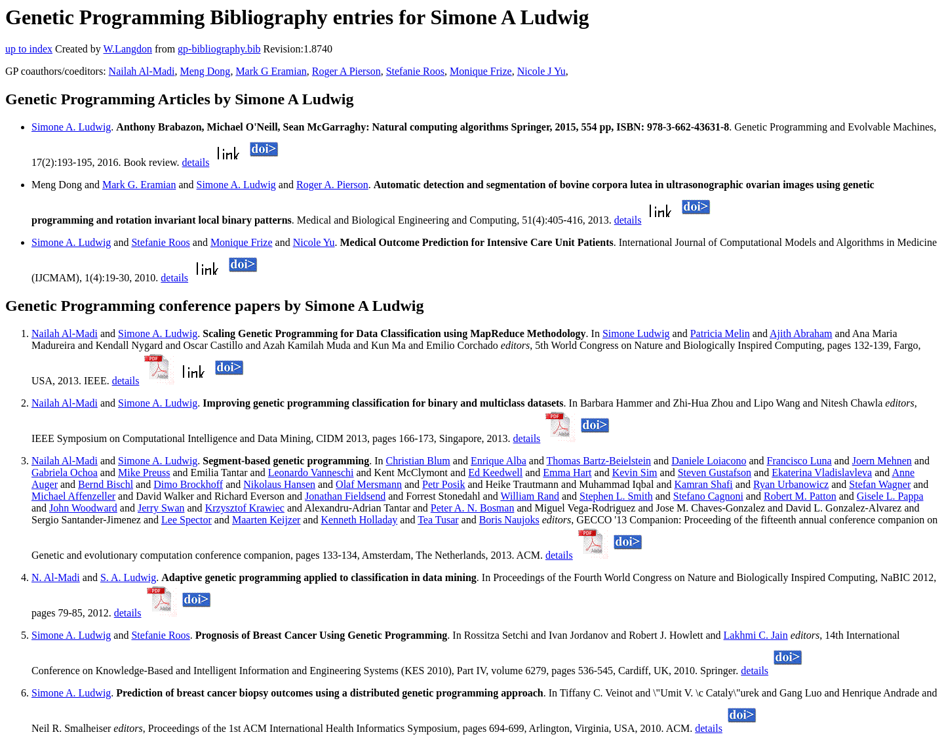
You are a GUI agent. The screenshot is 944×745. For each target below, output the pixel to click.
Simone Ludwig (636, 333)
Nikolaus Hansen (279, 484)
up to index (28, 48)
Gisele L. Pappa (890, 496)
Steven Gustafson (714, 472)
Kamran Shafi (703, 484)
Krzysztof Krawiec (245, 507)
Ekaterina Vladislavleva (822, 472)
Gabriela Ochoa (64, 472)
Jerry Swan (161, 507)
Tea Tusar (438, 519)
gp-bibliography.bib (219, 48)
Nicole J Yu (541, 71)
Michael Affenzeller (73, 496)
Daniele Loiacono (708, 460)
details (196, 162)
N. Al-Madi (55, 577)
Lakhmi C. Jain (756, 635)
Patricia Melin (720, 333)
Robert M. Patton (800, 496)
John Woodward (83, 507)
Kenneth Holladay (359, 519)
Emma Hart (567, 472)
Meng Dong (205, 71)
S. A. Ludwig (128, 577)
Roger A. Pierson (332, 184)
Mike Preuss (144, 472)
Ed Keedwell (495, 472)
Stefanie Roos (415, 71)
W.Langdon (127, 48)
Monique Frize (481, 71)
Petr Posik (443, 484)
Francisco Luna (799, 460)
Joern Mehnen (882, 460)
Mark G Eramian (270, 71)
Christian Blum (418, 460)
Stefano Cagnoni (708, 496)
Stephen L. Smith (616, 496)
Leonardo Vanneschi (311, 472)
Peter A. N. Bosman (473, 507)
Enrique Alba (498, 460)
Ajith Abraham (801, 333)
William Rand (529, 496)
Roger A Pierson (346, 71)
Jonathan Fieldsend (345, 496)
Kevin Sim (635, 472)
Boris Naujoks (509, 519)
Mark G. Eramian (139, 184)
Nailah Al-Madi (142, 71)
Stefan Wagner (880, 484)
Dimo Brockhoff (188, 484)
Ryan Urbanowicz (791, 484)
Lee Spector (186, 519)
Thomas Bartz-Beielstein (599, 460)
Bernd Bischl (105, 484)
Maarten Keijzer (266, 519)
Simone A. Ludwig (71, 126)
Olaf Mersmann (369, 484)
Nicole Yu (314, 242)
